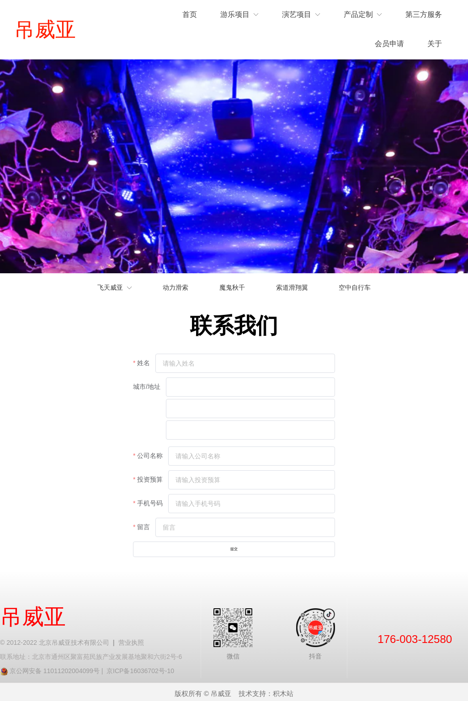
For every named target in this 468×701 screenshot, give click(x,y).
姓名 (143, 362)
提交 (234, 547)
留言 (143, 527)
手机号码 (150, 503)
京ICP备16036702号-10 (140, 667)
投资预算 (150, 479)
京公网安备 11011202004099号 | (58, 667)
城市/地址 (146, 386)
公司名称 (150, 455)
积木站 (283, 690)
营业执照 (131, 639)
